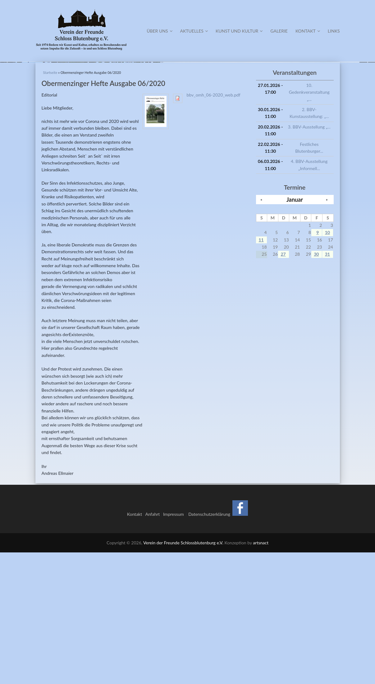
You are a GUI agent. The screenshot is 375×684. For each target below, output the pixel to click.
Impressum (174, 645)
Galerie (279, 31)
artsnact (260, 674)
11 (260, 371)
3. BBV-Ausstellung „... (309, 258)
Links (334, 31)
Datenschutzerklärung (209, 645)
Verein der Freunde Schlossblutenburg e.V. (183, 674)
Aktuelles (194, 31)
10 (327, 364)
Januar (294, 330)
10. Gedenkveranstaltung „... (309, 223)
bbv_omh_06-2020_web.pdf (213, 226)
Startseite (50, 204)
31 (327, 385)
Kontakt (307, 31)
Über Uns (159, 31)
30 (316, 385)
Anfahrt (152, 645)
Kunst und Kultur (239, 31)
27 (283, 385)
